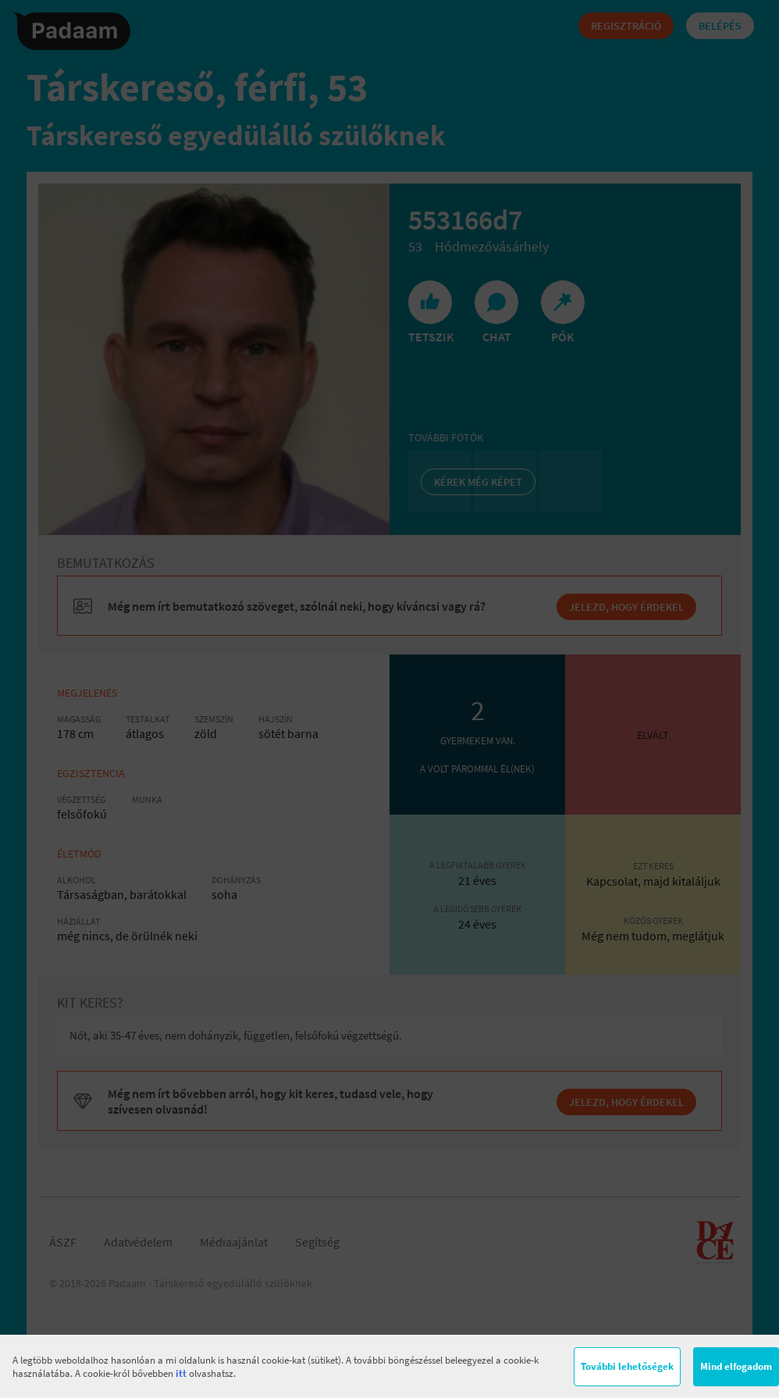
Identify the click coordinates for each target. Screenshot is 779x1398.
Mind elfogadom (736, 1366)
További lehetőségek (627, 1366)
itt (181, 1373)
